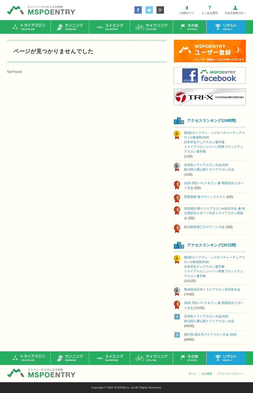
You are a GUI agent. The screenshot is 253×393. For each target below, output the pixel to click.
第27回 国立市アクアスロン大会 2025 (210, 334)
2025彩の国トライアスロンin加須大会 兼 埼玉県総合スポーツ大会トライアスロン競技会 (214, 213)
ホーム (193, 373)
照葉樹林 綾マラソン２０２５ (204, 197)
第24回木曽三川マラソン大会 (204, 227)
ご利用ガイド (186, 12)
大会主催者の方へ (235, 12)
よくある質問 (210, 12)
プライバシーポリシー (230, 373)
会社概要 (206, 373)
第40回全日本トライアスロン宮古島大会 (212, 289)
